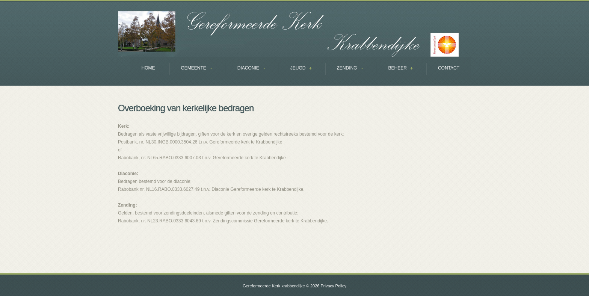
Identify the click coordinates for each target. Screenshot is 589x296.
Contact (448, 68)
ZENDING (344, 68)
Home (148, 68)
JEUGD (295, 68)
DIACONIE (245, 68)
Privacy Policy (333, 286)
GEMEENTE (190, 68)
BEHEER (394, 68)
